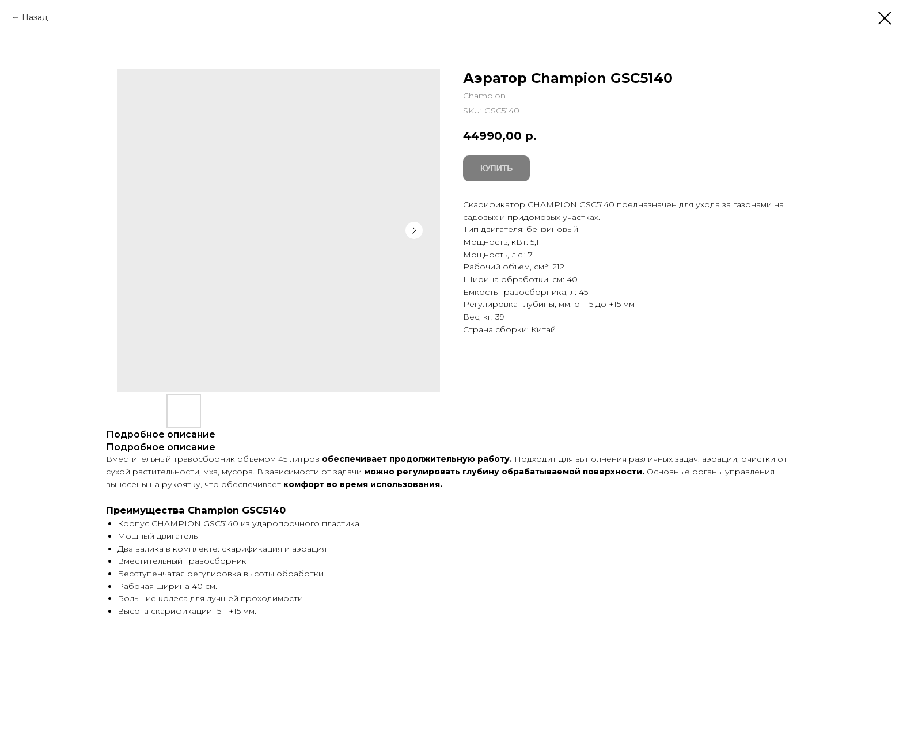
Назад (35, 17)
